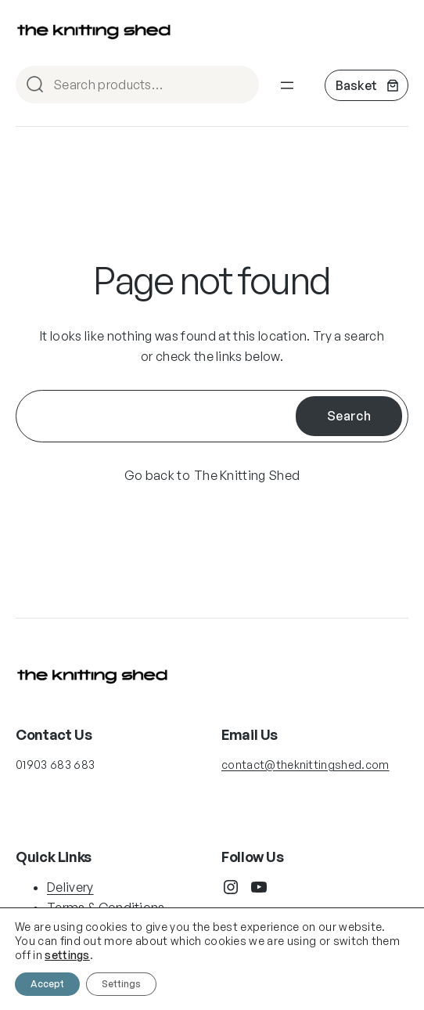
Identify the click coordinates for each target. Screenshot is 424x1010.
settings (67, 954)
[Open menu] (287, 85)
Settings (121, 984)
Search (240, 86)
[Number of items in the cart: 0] (366, 85)
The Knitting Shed (247, 475)
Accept (47, 984)
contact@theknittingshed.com (305, 764)
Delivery (70, 887)
